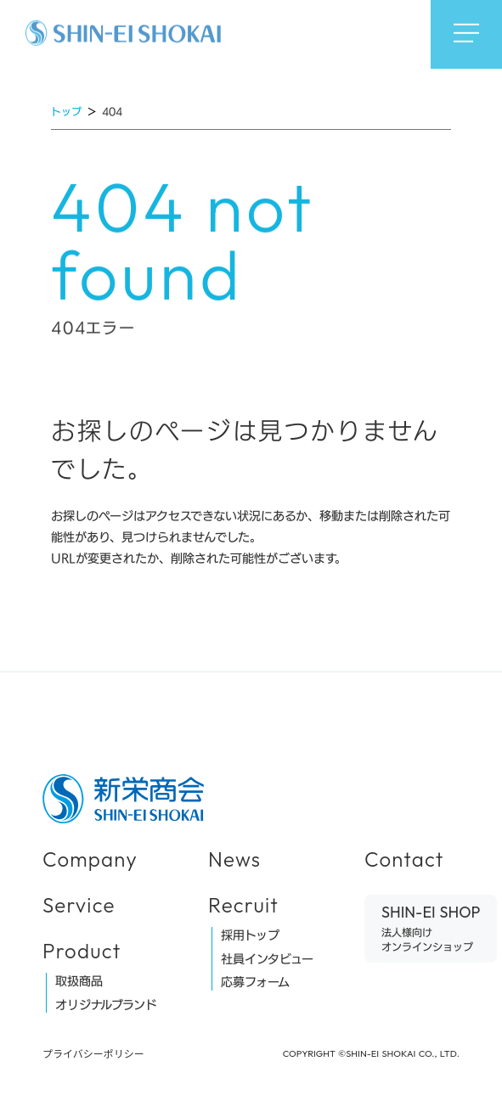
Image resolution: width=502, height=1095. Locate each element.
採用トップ (250, 935)
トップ (66, 111)
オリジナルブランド (106, 1005)
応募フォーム (255, 982)
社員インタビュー (267, 959)
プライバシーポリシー (93, 1053)
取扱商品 (79, 981)
